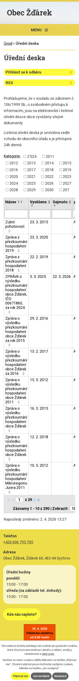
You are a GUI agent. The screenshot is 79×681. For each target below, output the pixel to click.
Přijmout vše (20, 676)
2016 (13, 170)
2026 (49, 183)
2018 (49, 170)
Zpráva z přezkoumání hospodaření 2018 (16, 263)
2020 (13, 176)
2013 (31, 163)
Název (12, 202)
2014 (49, 163)
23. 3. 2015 (39, 222)
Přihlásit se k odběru (39, 72)
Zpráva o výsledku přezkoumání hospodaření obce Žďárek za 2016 (16, 362)
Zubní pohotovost (14, 226)
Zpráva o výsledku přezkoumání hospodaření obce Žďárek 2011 (16, 391)
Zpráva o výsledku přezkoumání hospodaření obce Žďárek (16, 419)
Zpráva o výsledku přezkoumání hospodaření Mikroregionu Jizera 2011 (16, 478)
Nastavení (60, 676)
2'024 (31, 156)
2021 (31, 176)
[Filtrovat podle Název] (16, 214)
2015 (67, 163)
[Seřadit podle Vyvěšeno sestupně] (32, 206)
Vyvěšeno (40, 202)
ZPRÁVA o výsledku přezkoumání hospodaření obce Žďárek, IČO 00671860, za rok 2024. (16, 294)
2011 (50, 156)
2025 (31, 183)
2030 (49, 190)
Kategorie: (12, 156)
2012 (13, 163)
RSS (39, 83)
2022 (49, 176)
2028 (13, 190)
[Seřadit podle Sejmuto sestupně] (55, 206)
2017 (31, 170)
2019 (67, 170)
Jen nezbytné (41, 676)
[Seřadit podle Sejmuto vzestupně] (55, 205)
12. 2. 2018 (39, 437)
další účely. (48, 653)
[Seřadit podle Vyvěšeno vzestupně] (32, 205)
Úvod (8, 43)
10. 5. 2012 (39, 465)
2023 (67, 176)
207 (66, 190)
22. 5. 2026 (62, 276)
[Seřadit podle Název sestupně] (21, 202)
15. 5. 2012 (39, 380)
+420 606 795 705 (18, 542)
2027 (67, 183)
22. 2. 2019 (39, 257)
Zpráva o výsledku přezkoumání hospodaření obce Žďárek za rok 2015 (16, 331)
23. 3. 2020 (39, 237)
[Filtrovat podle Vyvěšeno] (40, 214)
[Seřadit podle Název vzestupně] (21, 200)
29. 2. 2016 (39, 318)
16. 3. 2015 (39, 408)
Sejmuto (62, 202)
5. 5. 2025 (38, 276)
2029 (31, 190)
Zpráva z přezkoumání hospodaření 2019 (16, 244)
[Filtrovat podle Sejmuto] (61, 214)
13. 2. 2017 (39, 351)
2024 (13, 183)
